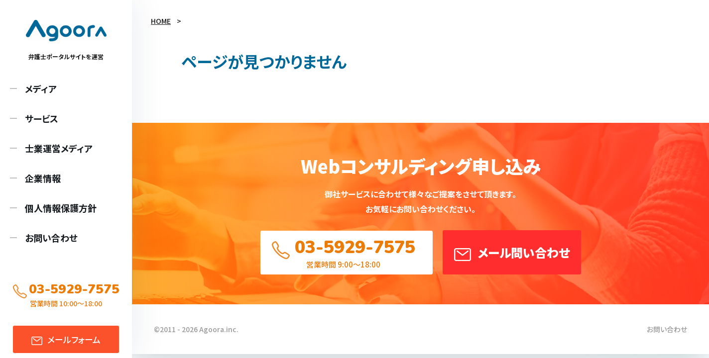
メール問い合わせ (523, 252)
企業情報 (43, 178)
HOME (161, 21)
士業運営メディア (59, 148)
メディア (41, 88)
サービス (41, 118)
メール (74, 339)
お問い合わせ (51, 237)
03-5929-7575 (355, 247)
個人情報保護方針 (61, 207)
